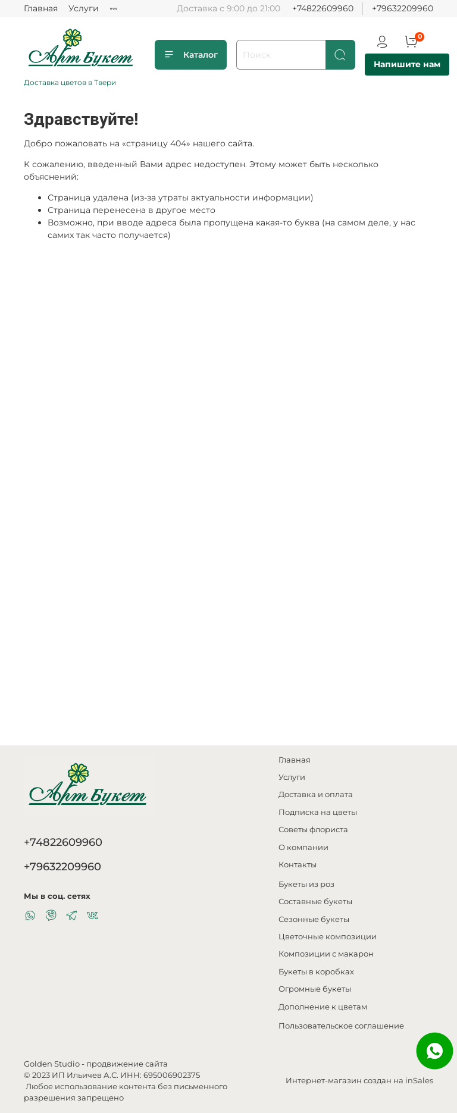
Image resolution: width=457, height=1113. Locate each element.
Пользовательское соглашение (341, 1025)
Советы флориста (313, 829)
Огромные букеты (314, 989)
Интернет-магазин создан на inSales (359, 1080)
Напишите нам (407, 64)
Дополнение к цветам (322, 1006)
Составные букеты (315, 901)
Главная (41, 8)
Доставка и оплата (315, 794)
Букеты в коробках (316, 971)
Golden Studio (52, 1063)
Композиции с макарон (326, 953)
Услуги (83, 8)
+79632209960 (402, 8)
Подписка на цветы (317, 812)
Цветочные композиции (327, 936)
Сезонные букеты (313, 919)
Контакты (297, 864)
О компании (303, 847)
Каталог (191, 54)
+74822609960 (322, 8)
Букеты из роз (306, 884)
